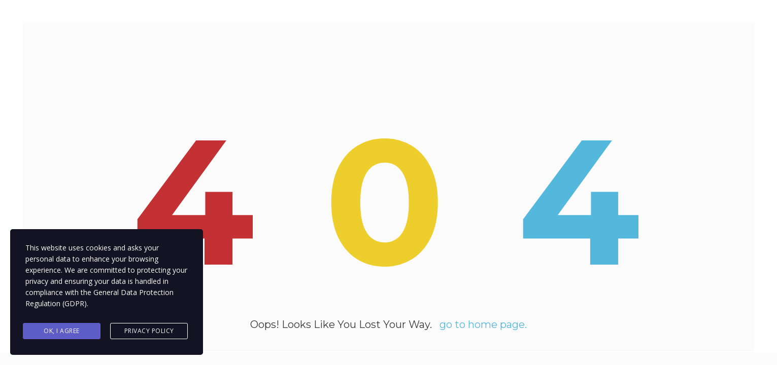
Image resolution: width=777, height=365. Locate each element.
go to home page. (483, 327)
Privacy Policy (149, 331)
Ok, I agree (62, 331)
